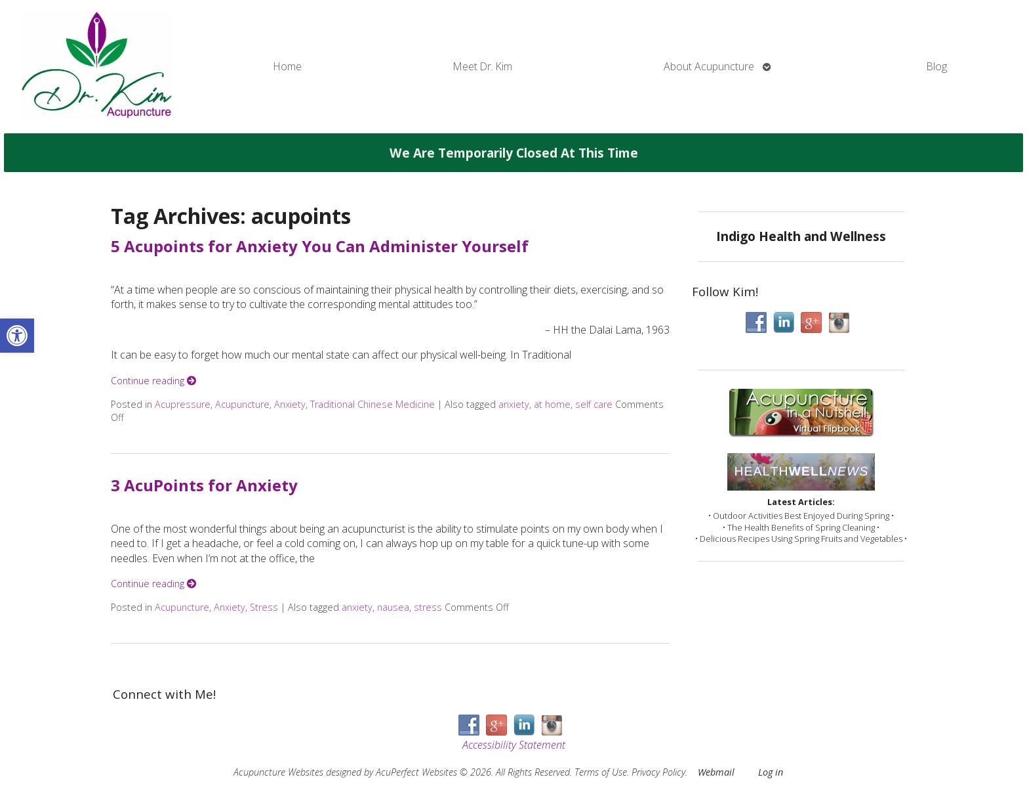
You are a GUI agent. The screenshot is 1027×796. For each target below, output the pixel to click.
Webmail (716, 772)
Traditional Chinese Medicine (372, 404)
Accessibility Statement (513, 745)
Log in (770, 772)
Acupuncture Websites (278, 772)
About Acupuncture (709, 66)
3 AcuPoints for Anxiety (204, 485)
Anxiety (290, 404)
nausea (393, 607)
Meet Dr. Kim (482, 66)
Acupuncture (242, 404)
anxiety (513, 404)
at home (552, 404)
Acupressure (183, 404)
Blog (937, 66)
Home (287, 66)
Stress (264, 607)
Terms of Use (600, 772)
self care (594, 404)
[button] (17, 336)
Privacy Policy (658, 772)
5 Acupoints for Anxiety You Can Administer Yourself (320, 246)
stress (428, 607)
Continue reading (153, 380)
